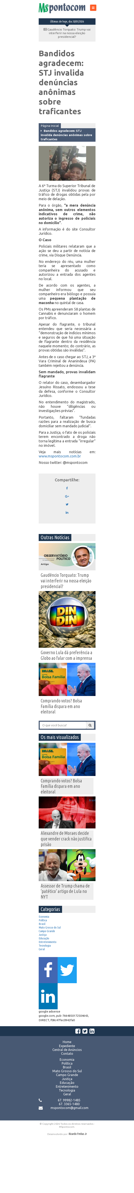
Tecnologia (48, 988)
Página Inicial (50, 125)
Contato (67, 1109)
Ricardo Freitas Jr (78, 1189)
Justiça (45, 969)
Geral (44, 995)
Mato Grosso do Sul (53, 955)
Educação (47, 975)
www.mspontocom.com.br (60, 456)
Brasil (89, 678)
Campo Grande (50, 962)
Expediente (67, 1101)
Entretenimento (51, 982)
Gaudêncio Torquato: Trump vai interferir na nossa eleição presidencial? (67, 33)
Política (88, 554)
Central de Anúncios (67, 1105)
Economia (47, 936)
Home (67, 1097)
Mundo (88, 870)
